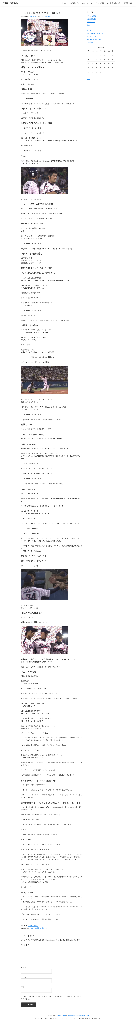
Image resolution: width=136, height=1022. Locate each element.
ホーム (89, 30)
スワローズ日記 (33, 926)
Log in (87, 1015)
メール (24, 977)
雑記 (88, 25)
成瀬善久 (44, 928)
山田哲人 (38, 928)
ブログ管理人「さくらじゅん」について (99, 33)
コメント (25, 945)
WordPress (82, 1015)
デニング (32, 928)
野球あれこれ (91, 22)
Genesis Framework (73, 1015)
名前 (23, 968)
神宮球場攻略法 (91, 19)
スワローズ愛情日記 (10, 3)
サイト (23, 987)
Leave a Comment (45, 16)
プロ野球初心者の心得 (94, 39)
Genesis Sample (61, 1015)
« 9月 (88, 79)
